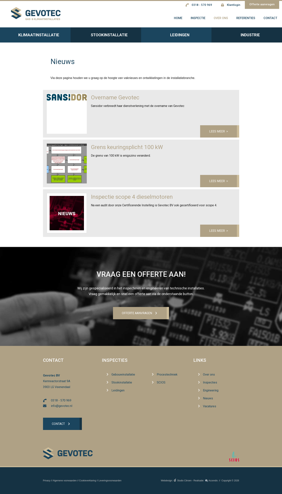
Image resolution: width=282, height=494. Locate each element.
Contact (58, 424)
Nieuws (208, 398)
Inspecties (115, 360)
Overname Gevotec (115, 98)
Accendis (213, 480)
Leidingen (176, 36)
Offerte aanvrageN (137, 313)
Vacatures (209, 406)
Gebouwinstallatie (123, 374)
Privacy (46, 480)
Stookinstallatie (106, 36)
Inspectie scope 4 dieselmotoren (132, 197)
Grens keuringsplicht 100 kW (127, 148)
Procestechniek (167, 374)
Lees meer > (218, 132)
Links (199, 360)
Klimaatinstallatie (35, 36)
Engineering (210, 390)
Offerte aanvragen (262, 4)
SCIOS (161, 382)
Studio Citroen (184, 480)
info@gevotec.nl (61, 406)
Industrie (247, 36)
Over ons (209, 374)
